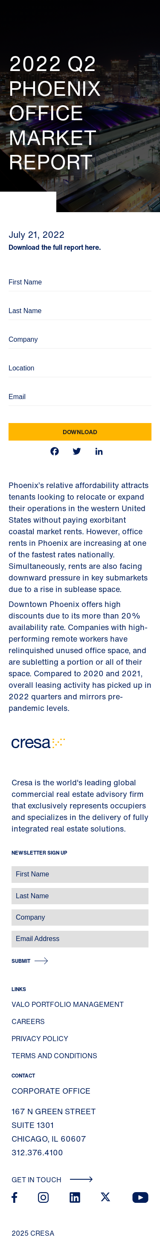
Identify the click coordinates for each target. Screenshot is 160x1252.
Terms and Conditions (54, 1056)
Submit (21, 961)
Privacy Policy (40, 1038)
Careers (28, 1021)
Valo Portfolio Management (68, 1004)
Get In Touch (52, 1180)
